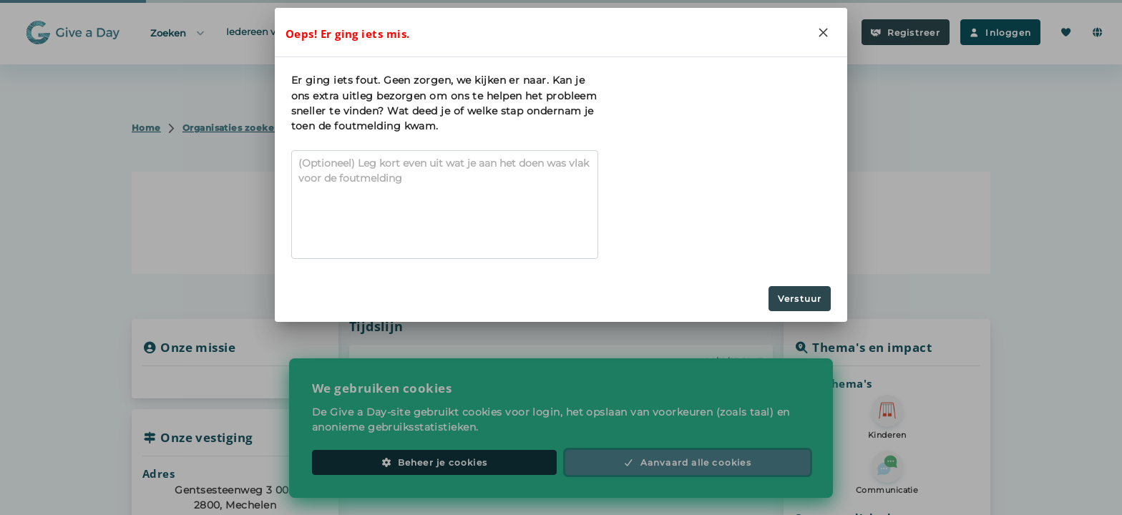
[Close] (822, 32)
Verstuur (800, 298)
